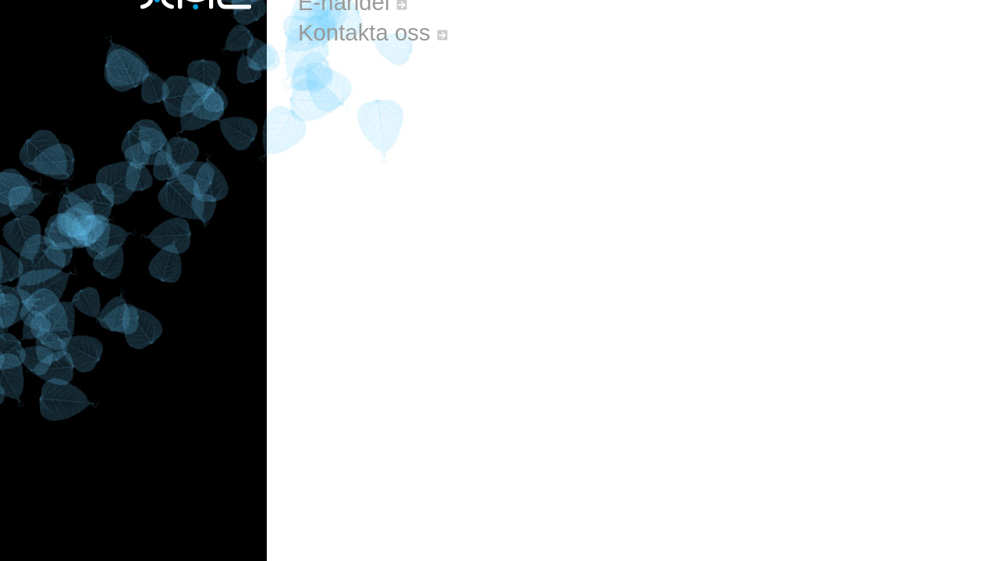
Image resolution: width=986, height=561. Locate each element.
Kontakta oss (373, 32)
